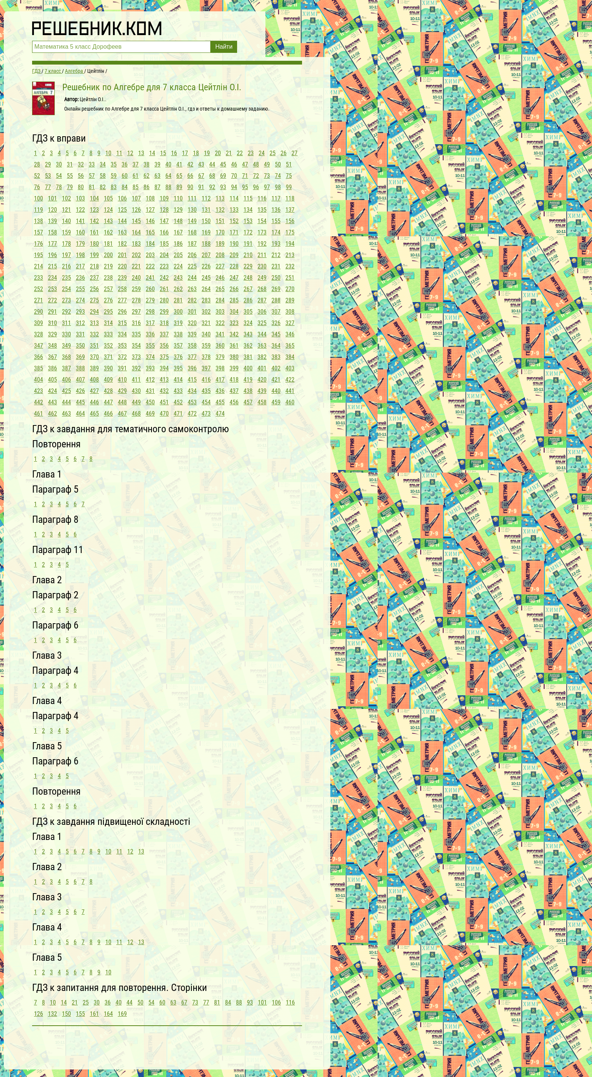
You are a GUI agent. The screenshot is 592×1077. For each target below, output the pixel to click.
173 (262, 232)
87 (157, 187)
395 (178, 368)
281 (178, 300)
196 (52, 255)
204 (164, 255)
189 (220, 243)
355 (150, 345)
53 (48, 175)
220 (122, 266)
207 (206, 255)
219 (108, 266)
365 (289, 345)
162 (108, 232)
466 (108, 413)
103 (80, 198)
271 (38, 300)
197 (66, 255)
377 (192, 357)
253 (52, 289)
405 (52, 379)
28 (37, 164)
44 (212, 164)
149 (192, 221)
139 (52, 221)
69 (223, 175)
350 (80, 345)
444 (66, 402)
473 (206, 413)
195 (38, 255)
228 (234, 266)
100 (38, 198)
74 (278, 175)
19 (207, 153)
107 (136, 198)
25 (273, 153)
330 (66, 334)
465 (94, 413)
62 (146, 175)
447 (108, 402)
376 (178, 357)
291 (52, 311)
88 (168, 187)
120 (52, 209)
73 (267, 175)
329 (52, 334)
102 (66, 198)
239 (122, 277)
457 (248, 402)
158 (52, 232)
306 (262, 311)
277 (122, 300)
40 (168, 164)
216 (66, 266)
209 (234, 255)
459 (276, 402)
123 (94, 209)
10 (108, 153)
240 (136, 277)
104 (94, 198)
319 (178, 323)
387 (66, 368)
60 (125, 175)
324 (248, 323)
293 (80, 311)
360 (220, 345)
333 (108, 334)
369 (80, 357)
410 (122, 379)
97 (267, 187)
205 (178, 255)
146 (150, 221)
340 (206, 334)
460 (289, 402)
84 (125, 187)
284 (220, 300)
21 (229, 153)
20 (218, 153)
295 (108, 311)
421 (276, 379)
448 (122, 402)
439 (262, 390)
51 (289, 164)
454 (206, 402)
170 (220, 232)
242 (164, 277)
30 (59, 164)
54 (59, 175)
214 (38, 266)
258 (122, 289)
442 (38, 402)
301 (192, 311)
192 (262, 243)
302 (206, 311)
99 (289, 187)
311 (66, 323)
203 (150, 255)
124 (108, 209)
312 (80, 323)
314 (108, 323)
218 (94, 266)
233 (38, 277)
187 (192, 243)
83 (114, 187)
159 (66, 232)
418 (234, 379)
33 (92, 164)
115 (248, 198)
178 (66, 243)
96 (256, 187)
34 (103, 164)
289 (289, 300)
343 (248, 334)
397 (206, 368)
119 (38, 209)
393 (150, 368)
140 (66, 221)
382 (262, 357)
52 (37, 175)
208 (220, 255)
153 (248, 221)
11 (119, 153)
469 (150, 413)
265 (220, 289)
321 (206, 323)
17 (185, 153)
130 (192, 209)
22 (240, 153)
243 (178, 277)
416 (206, 379)
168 (192, 232)
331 (80, 334)
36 (125, 164)
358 (192, 345)
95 (245, 187)
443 (52, 402)
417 (220, 379)
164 (136, 232)
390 (108, 368)
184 (150, 243)
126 (136, 209)
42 (190, 164)
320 (192, 323)
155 (276, 221)
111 (192, 198)
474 (220, 413)
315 (122, 323)
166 (164, 232)
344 (262, 334)
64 (168, 175)
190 (234, 243)
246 (220, 277)
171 (234, 232)
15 (163, 153)
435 (206, 390)
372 (122, 357)
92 (212, 187)
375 (164, 357)
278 (136, 300)
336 (150, 334)
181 (108, 243)
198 (80, 255)
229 (248, 266)
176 (38, 243)
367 (52, 357)
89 (179, 187)
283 (206, 300)
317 (150, 323)
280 (164, 300)
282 (192, 300)
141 (80, 221)
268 (262, 289)
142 (94, 221)
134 (248, 209)
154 (262, 221)
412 (150, 379)
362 (248, 345)
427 (94, 390)
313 (94, 323)
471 (178, 413)
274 (80, 300)
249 (262, 277)
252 (38, 289)
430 (136, 390)
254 (66, 289)
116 (262, 198)
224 (178, 266)
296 (122, 311)
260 (150, 289)
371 (108, 357)
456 (234, 402)
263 (192, 289)
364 (276, 345)
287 (262, 300)
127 (150, 209)
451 (164, 402)
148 (178, 221)
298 (150, 311)
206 (192, 255)
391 (122, 368)
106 (122, 198)
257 (108, 289)
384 (289, 357)
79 (70, 187)
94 (234, 187)
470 (164, 413)
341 (220, 334)
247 (234, 277)
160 (80, 232)
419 (248, 379)
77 (48, 187)
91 (201, 187)
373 (136, 357)
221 (136, 266)
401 (262, 368)
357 (178, 345)
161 (94, 232)
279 (150, 300)
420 (262, 379)
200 (108, 255)
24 (262, 153)
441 (289, 390)
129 (178, 209)
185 (164, 243)
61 (136, 175)
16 (174, 153)
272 (52, 300)
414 (178, 379)
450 (150, 402)
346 (289, 334)
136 (276, 209)
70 (234, 175)
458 (262, 402)
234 (52, 277)
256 (94, 289)
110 (178, 198)
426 (80, 390)
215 (52, 266)
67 (201, 175)
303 (220, 311)
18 (196, 153)
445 (80, 402)
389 (94, 368)
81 (92, 187)
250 (276, 277)
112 (206, 198)
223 (164, 266)
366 (38, 357)
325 (262, 323)
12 (130, 153)
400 (248, 368)
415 (192, 379)
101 (52, 198)
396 (192, 368)
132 (220, 209)
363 (262, 345)
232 (289, 266)
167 (178, 232)
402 (276, 368)
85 (136, 187)
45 (223, 164)
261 (164, 289)
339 (192, 334)
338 (178, 334)
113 (220, 198)
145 (136, 221)
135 (262, 209)
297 (136, 311)
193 (276, 243)
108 (150, 198)
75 (289, 175)
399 (234, 368)
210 (248, 255)
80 (81, 187)
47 (245, 164)
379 (220, 357)
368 (66, 357)
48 (256, 164)
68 (212, 175)
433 (178, 390)
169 (206, 232)
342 (234, 334)
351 (94, 345)
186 (178, 243)
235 (66, 277)
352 (108, 345)
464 (80, 413)
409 (108, 379)
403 (289, 368)
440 (276, 390)
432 (164, 390)
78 (59, 187)
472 (192, 413)
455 (220, 402)
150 (206, 221)
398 (220, 368)
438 (248, 390)
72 (256, 175)
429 (122, 390)
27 (294, 153)
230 (262, 266)
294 (94, 311)
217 (80, 266)
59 (114, 175)
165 (150, 232)
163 (122, 232)
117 (276, 198)
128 (164, 209)
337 (164, 334)
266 (234, 289)
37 (136, 164)
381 (248, 357)
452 (178, 402)
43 (201, 164)
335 (136, 334)
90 (190, 187)
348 (52, 345)
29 (48, 164)
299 (164, 311)
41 (179, 164)
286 (248, 300)
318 (164, 323)
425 (66, 390)
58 (103, 175)
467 (122, 413)
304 (234, 311)
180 (94, 243)
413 (164, 379)
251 (289, 277)
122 (80, 209)
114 (234, 198)
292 (66, 311)
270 (289, 289)
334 (122, 334)
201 (122, 255)
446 (94, 402)
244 (192, 277)
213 (289, 255)
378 (206, 357)
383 (276, 357)
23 (251, 153)
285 (234, 300)
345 (276, 334)
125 (122, 209)
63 (157, 175)
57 (92, 175)
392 (136, 368)
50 (278, 164)
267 (248, 289)
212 (276, 255)
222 (150, 266)
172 (248, 232)
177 (52, 243)
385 (38, 368)
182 (122, 243)
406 (66, 379)
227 (220, 266)
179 (80, 243)
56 (81, 175)
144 (122, 221)
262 (178, 289)
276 (108, 300)
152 (234, 221)
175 (289, 232)
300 (178, 311)
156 (289, 221)
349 (66, 345)
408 (94, 379)
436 (220, 390)
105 (108, 198)
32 (81, 164)
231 (276, 266)
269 (276, 289)
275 (94, 300)
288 (276, 300)
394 (164, 368)
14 (152, 153)
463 (66, 413)
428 (108, 390)
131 (206, 209)
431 (150, 390)
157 (38, 232)
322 (220, 323)
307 (276, 311)
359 (206, 345)
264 (206, 289)
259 (136, 289)
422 (289, 379)
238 (108, 277)
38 (146, 164)
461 (38, 413)
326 (276, 323)
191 (248, 243)
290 (38, 311)
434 (192, 390)
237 (94, 277)
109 (164, 198)
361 (234, 345)
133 (234, 209)
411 (136, 379)
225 (192, 266)
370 (94, 357)
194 (289, 243)
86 (146, 187)
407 (80, 379)
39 (157, 164)
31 (70, 164)
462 (52, 413)
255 (80, 289)
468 (136, 413)
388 (80, 368)
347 (38, 345)
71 (245, 175)
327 (289, 323)
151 (220, 221)
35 (114, 164)
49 (267, 164)
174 (276, 232)
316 (136, 323)
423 (38, 390)
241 (150, 277)
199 (94, 255)
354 (136, 345)
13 (141, 153)
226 (206, 266)
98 (278, 187)
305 (248, 311)
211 (262, 255)
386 (52, 368)
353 (122, 345)
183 (136, 243)
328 (38, 334)
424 (52, 390)
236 (80, 277)
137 (289, 209)
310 (52, 323)
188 (206, 243)
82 (103, 187)
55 (70, 175)
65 (179, 175)
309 (38, 323)
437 (234, 390)
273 (66, 300)
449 (136, 402)
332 (94, 334)
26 (284, 153)
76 (37, 187)
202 (136, 255)
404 (38, 379)
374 (150, 357)
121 (66, 209)
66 (190, 175)
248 (248, 277)
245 (206, 277)
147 (164, 221)
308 (289, 311)
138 (38, 221)
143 (108, 221)
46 (234, 164)
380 (234, 357)
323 (234, 323)
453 (192, 402)
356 (164, 345)
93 (223, 187)
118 (289, 198)
